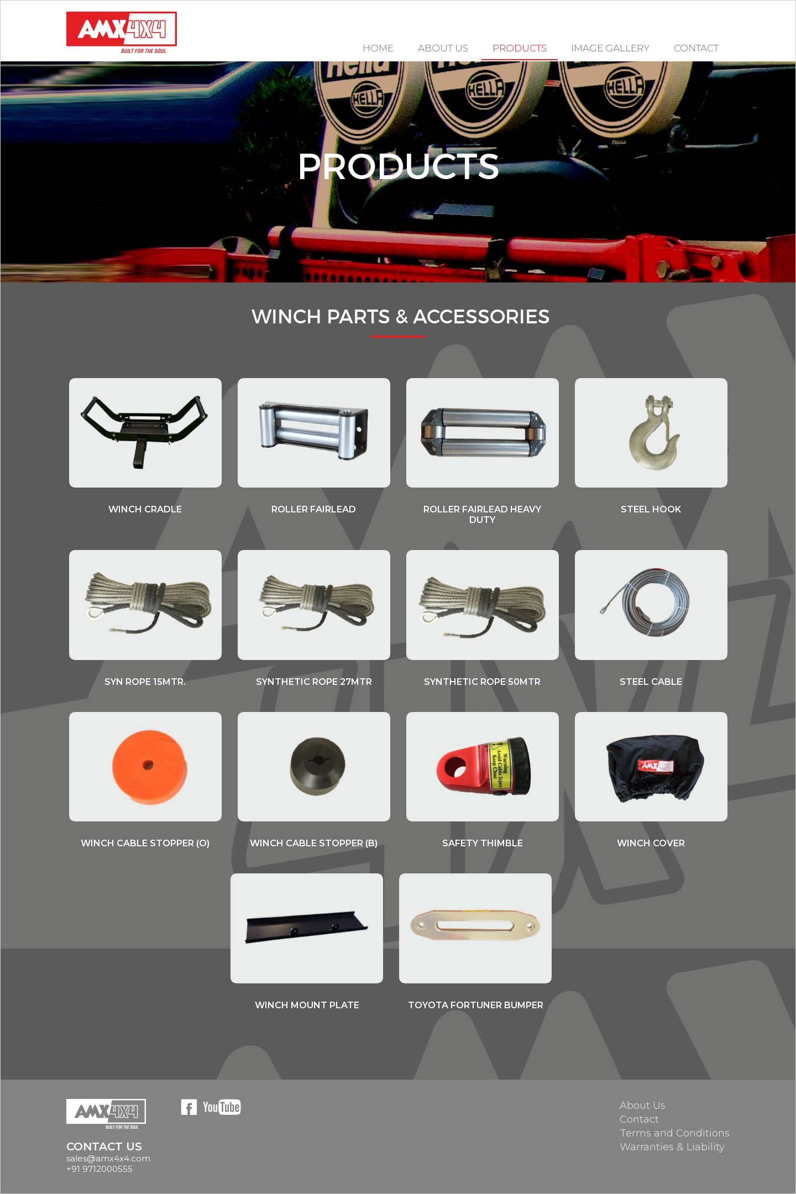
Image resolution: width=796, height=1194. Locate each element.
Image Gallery (610, 48)
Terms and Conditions (675, 1133)
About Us (643, 1105)
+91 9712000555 (99, 1169)
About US (443, 48)
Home (378, 48)
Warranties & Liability (672, 1147)
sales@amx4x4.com (108, 1158)
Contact (696, 48)
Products (520, 48)
